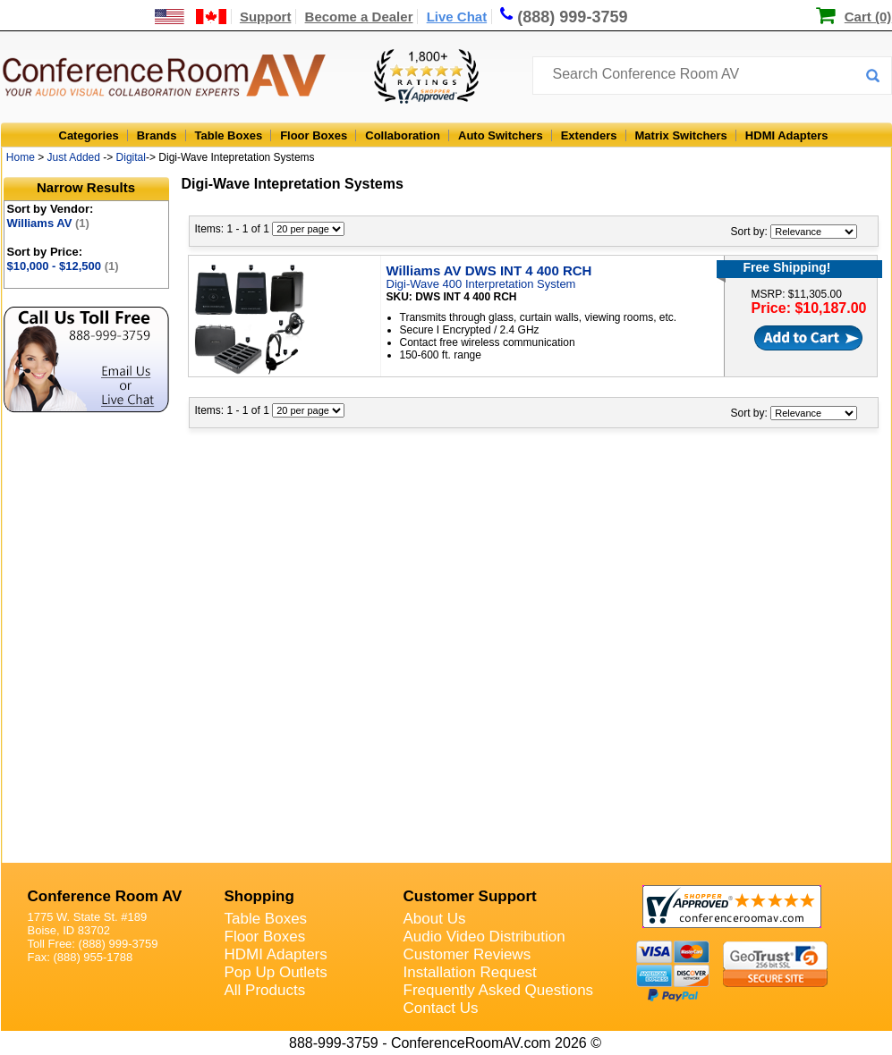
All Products (265, 990)
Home (20, 157)
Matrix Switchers (681, 135)
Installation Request (470, 972)
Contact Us (441, 1008)
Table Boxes (229, 135)
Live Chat (457, 16)
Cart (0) (868, 16)
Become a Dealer (359, 16)
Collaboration (402, 135)
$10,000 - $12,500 (63, 266)
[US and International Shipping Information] (191, 16)
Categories (89, 135)
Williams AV (48, 223)
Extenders (589, 135)
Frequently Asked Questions (499, 990)
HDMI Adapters (786, 135)
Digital (131, 157)
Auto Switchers (500, 135)
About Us (435, 918)
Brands (157, 135)
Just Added (73, 157)
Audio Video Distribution (484, 936)
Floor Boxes (313, 135)
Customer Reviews (467, 954)
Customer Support (470, 896)
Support (266, 16)
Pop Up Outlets (276, 972)
